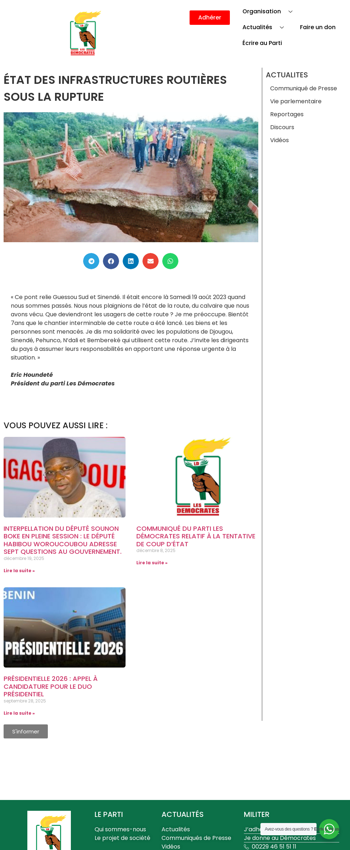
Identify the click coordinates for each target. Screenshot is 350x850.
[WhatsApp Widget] (329, 829)
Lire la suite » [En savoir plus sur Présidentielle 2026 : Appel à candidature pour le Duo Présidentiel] (19, 713)
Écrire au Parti (262, 43)
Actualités (265, 27)
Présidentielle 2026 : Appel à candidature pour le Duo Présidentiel (50, 686)
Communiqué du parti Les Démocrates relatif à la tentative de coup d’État (195, 536)
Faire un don (318, 27)
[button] (91, 261)
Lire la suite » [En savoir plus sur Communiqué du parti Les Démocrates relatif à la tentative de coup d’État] (152, 563)
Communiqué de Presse (303, 88)
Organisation (270, 11)
